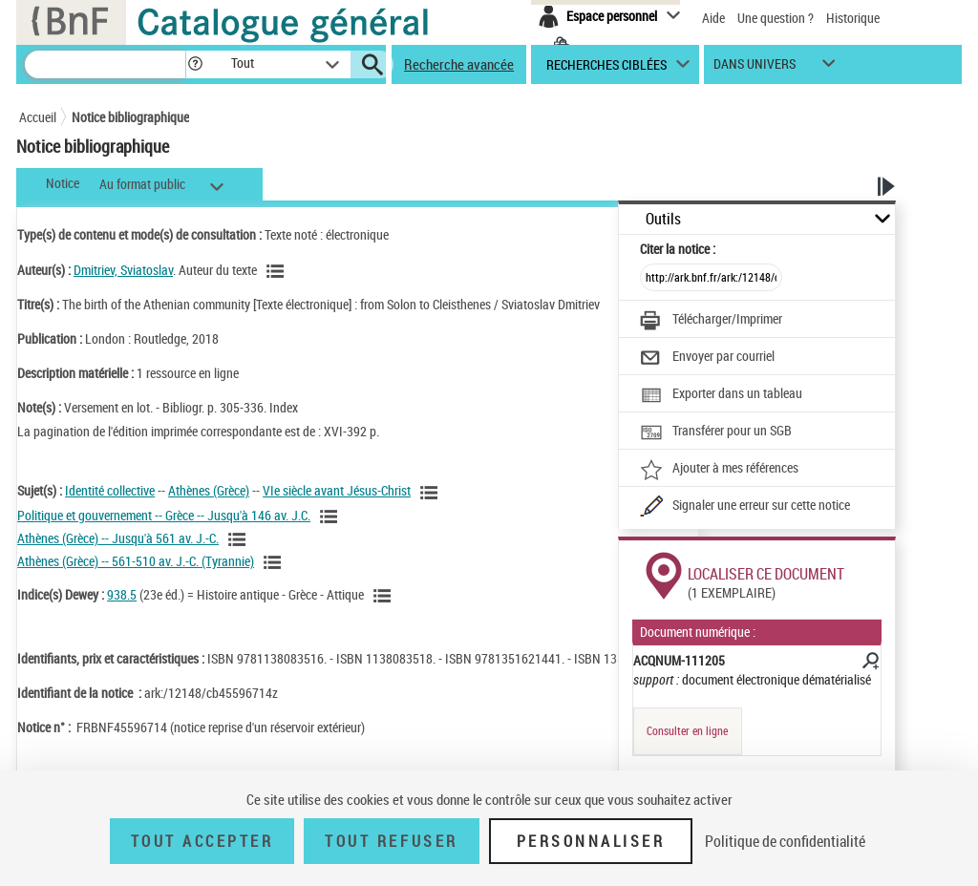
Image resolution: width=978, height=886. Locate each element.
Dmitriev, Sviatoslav (123, 270)
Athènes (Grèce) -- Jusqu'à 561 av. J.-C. (118, 538)
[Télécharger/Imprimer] (711, 320)
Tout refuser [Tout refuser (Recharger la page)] (391, 841)
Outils (663, 219)
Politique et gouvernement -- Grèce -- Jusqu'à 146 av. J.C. (163, 515)
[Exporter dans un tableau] (721, 395)
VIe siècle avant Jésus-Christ (337, 490)
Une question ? (775, 18)
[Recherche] (105, 64)
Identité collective (110, 490)
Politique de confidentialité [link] (785, 841)
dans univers (754, 68)
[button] (194, 64)
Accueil (37, 117)
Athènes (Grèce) (208, 490)
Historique (853, 18)
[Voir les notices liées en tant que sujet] (431, 492)
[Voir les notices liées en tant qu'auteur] (277, 271)
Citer (677, 249)
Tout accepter (202, 841)
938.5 (122, 594)
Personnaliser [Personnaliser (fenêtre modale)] (591, 841)
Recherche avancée (459, 64)
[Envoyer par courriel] (707, 358)
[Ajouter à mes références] (719, 469)
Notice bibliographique (130, 117)
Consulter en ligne (687, 731)
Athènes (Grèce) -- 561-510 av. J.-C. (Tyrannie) (135, 561)
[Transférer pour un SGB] (716, 432)
